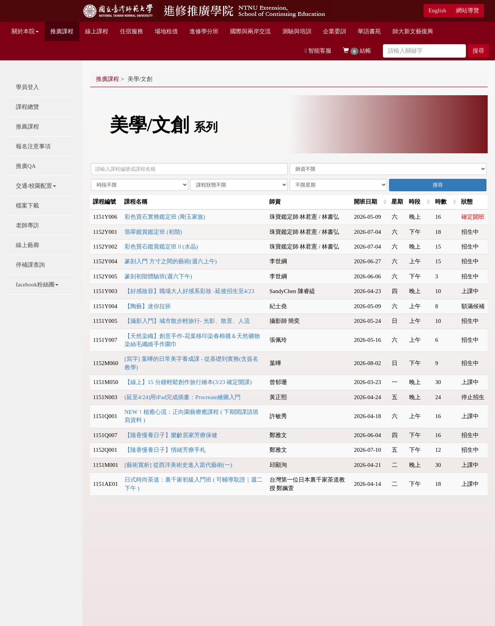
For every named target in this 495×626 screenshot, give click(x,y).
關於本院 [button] (25, 31)
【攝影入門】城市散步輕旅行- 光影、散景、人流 (187, 321)
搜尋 (478, 51)
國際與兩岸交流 (250, 31)
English (437, 10)
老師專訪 (27, 225)
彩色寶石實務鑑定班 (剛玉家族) (165, 217)
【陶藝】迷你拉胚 (148, 306)
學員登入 (27, 87)
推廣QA (26, 166)
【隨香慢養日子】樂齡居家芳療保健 (171, 435)
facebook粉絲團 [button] (37, 284)
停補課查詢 (30, 265)
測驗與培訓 (296, 31)
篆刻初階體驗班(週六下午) (158, 276)
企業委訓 (334, 31)
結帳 (357, 51)
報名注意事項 (33, 146)
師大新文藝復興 (413, 31)
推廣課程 (61, 31)
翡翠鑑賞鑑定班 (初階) (153, 232)
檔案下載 (27, 205)
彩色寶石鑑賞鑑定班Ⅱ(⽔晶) (161, 247)
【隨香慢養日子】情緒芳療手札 (165, 450)
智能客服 (318, 51)
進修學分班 (203, 31)
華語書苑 (369, 31)
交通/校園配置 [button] (36, 186)
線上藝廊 (27, 245)
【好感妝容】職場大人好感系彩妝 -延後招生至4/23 (189, 291)
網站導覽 (467, 10)
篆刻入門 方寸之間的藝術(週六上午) (171, 261)
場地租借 (166, 31)
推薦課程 (27, 126)
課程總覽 (27, 107)
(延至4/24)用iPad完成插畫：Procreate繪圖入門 (183, 397)
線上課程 (96, 31)
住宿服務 (131, 31)
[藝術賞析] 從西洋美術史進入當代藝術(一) (178, 465)
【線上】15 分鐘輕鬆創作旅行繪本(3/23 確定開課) (188, 382)
